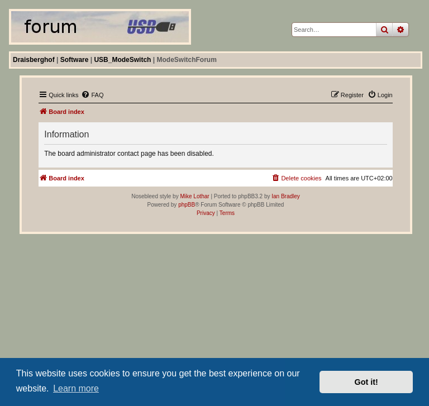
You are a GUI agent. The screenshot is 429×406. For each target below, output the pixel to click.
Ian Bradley (285, 196)
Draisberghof (34, 60)
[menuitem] (92, 95)
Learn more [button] (76, 388)
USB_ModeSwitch (122, 60)
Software (74, 60)
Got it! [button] (366, 382)
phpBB (186, 205)
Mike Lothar (194, 196)
